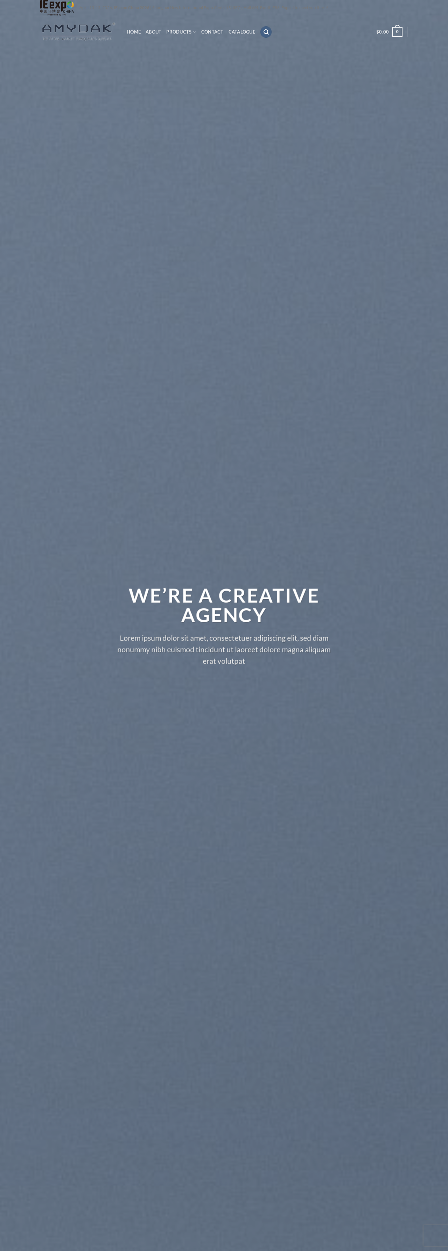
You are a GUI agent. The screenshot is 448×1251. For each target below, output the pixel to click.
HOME (134, 32)
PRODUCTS (181, 32)
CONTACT (212, 32)
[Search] (266, 32)
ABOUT (153, 32)
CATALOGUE (242, 32)
